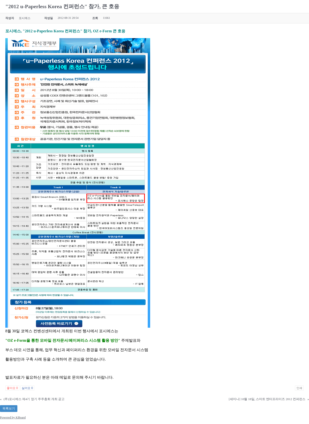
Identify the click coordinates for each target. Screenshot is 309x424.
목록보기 (8, 408)
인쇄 (299, 388)
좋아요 (12, 388)
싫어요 (27, 388)
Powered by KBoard (13, 417)
